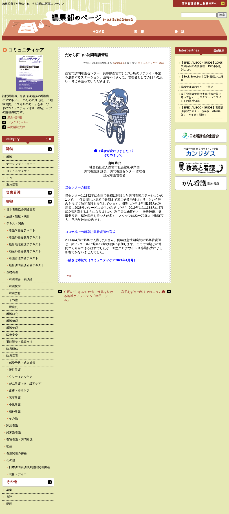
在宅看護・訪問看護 (19, 439)
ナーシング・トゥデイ (20, 164)
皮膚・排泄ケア (19, 390)
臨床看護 (12, 355)
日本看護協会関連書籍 (20, 209)
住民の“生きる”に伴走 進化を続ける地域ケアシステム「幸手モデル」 (88, 296)
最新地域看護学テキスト (25, 244)
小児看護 (15, 404)
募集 (9, 490)
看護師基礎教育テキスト (25, 237)
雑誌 (161, 63)
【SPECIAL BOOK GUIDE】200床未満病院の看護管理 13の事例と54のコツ (201, 66)
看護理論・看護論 (20, 279)
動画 (9, 503)
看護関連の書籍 (16, 453)
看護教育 (15, 293)
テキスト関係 (15, 223)
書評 (9, 496)
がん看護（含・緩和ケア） (26, 383)
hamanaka (118, 63)
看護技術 (15, 286)
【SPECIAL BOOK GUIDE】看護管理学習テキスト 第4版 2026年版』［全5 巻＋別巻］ (202, 111)
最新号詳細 (14, 117)
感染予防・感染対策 (22, 362)
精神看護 (15, 411)
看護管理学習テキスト (23, 258)
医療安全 (12, 335)
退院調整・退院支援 (19, 341)
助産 (9, 446)
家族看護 (12, 184)
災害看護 (13, 192)
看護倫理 (12, 321)
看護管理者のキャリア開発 (197, 87)
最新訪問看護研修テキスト (26, 265)
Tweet (68, 275)
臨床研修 (12, 348)
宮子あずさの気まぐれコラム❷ (143, 292)
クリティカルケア (20, 376)
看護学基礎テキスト (22, 230)
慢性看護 (15, 369)
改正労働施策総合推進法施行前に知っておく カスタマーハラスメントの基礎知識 (201, 97)
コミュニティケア (148, 63)
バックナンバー (17, 122)
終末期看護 (13, 432)
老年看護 (15, 397)
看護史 (13, 307)
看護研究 (12, 314)
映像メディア (17, 474)
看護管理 (12, 328)
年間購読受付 (16, 127)
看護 (9, 157)
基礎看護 (12, 272)
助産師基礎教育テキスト (25, 251)
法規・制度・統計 (18, 216)
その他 (13, 300)
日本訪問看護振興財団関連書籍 (29, 467)
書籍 (9, 201)
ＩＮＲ (10, 177)
